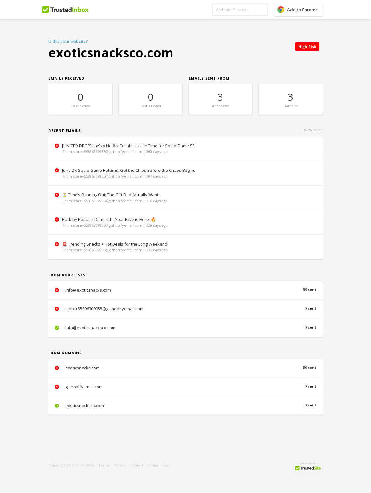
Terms (104, 465)
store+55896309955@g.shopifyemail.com (185, 309)
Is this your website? (68, 41)
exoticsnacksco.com (185, 405)
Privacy (120, 465)
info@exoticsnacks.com (185, 290)
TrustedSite (84, 465)
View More (313, 129)
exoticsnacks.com (185, 368)
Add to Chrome (302, 9)
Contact (136, 465)
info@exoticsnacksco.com (185, 327)
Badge (153, 465)
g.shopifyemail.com (185, 387)
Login (166, 465)
